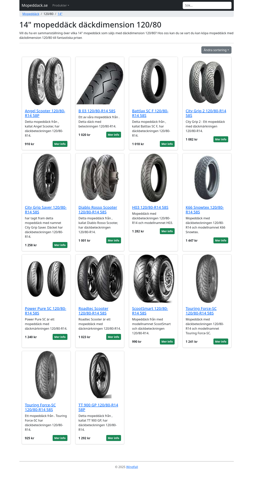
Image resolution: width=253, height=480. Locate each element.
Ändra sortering (215, 50)
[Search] (207, 5)
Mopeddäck (30, 14)
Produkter (59, 5)
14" (60, 14)
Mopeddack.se (35, 5)
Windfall (132, 467)
